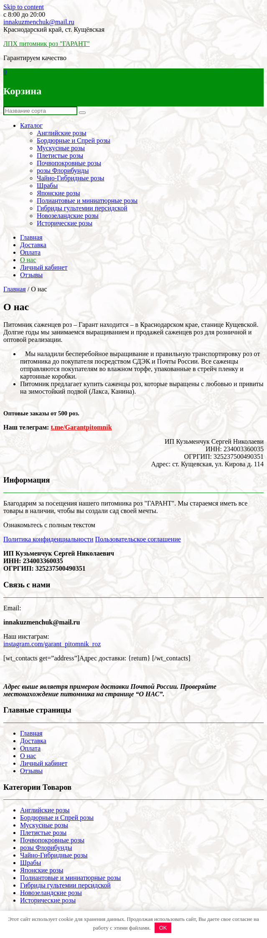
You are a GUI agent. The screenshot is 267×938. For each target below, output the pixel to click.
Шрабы (47, 185)
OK (163, 928)
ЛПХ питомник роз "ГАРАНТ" (46, 43)
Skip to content (23, 6)
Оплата (30, 252)
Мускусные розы (61, 148)
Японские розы (58, 193)
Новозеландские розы (68, 215)
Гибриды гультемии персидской (82, 208)
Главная (31, 237)
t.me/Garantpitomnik (81, 427)
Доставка (33, 244)
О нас (28, 259)
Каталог (31, 125)
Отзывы (31, 274)
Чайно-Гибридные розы (70, 178)
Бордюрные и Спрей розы (73, 140)
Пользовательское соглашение (138, 539)
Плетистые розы (60, 155)
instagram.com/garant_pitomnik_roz (52, 643)
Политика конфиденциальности (48, 539)
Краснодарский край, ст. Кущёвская (53, 29)
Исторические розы (64, 223)
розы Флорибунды (63, 170)
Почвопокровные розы (69, 163)
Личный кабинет (43, 267)
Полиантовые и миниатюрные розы (87, 200)
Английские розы (61, 133)
